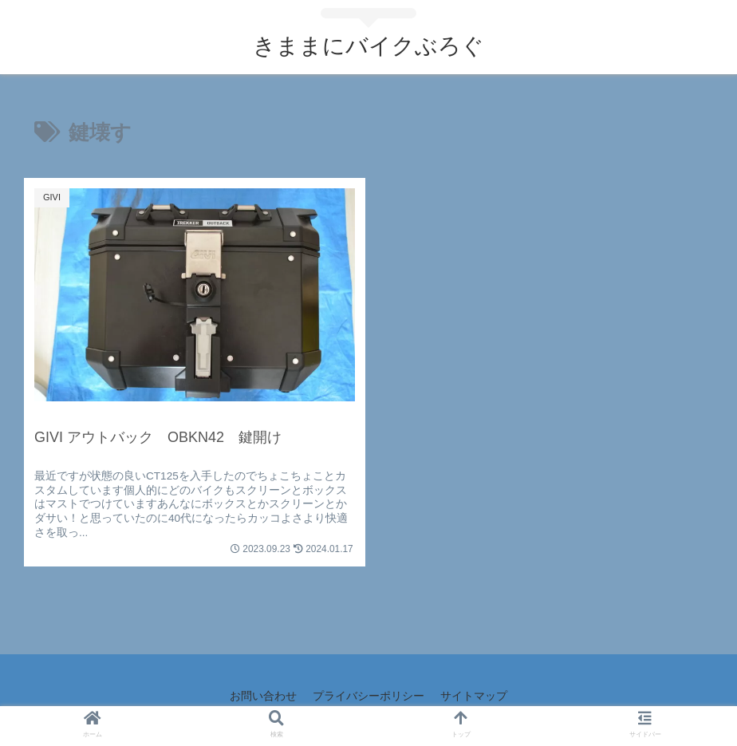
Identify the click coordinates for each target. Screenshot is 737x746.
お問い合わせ (263, 695)
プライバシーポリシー (368, 695)
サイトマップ (473, 695)
